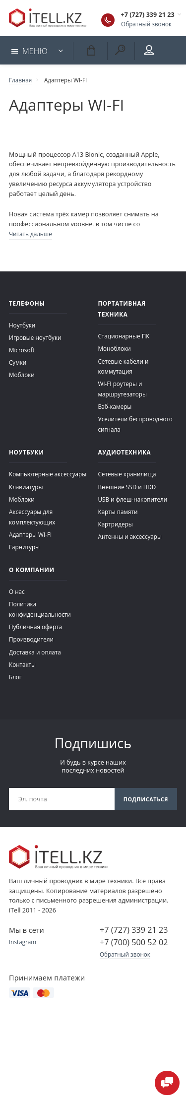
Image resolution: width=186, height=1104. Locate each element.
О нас (17, 591)
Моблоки (22, 375)
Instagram (22, 942)
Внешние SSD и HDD (127, 487)
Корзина (90, 50)
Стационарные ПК (124, 336)
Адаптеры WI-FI (30, 534)
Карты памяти (118, 512)
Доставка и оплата (35, 652)
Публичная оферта (35, 627)
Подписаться (146, 799)
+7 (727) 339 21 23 (148, 14)
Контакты (22, 664)
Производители (31, 639)
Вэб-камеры (115, 406)
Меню (29, 51)
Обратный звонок (146, 24)
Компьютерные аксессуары (47, 474)
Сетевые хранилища (127, 474)
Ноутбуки (22, 325)
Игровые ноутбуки (35, 337)
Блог (15, 677)
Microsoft (22, 350)
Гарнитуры (24, 547)
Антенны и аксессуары (130, 536)
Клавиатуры (26, 487)
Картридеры (115, 524)
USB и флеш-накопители (133, 499)
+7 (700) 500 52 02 (134, 942)
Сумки (17, 362)
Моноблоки (114, 348)
